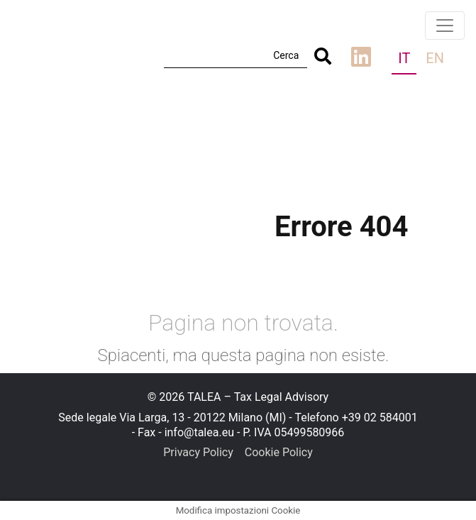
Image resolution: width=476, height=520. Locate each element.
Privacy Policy (198, 452)
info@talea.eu (199, 432)
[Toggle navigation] (445, 25)
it (404, 58)
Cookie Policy (279, 452)
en (435, 58)
